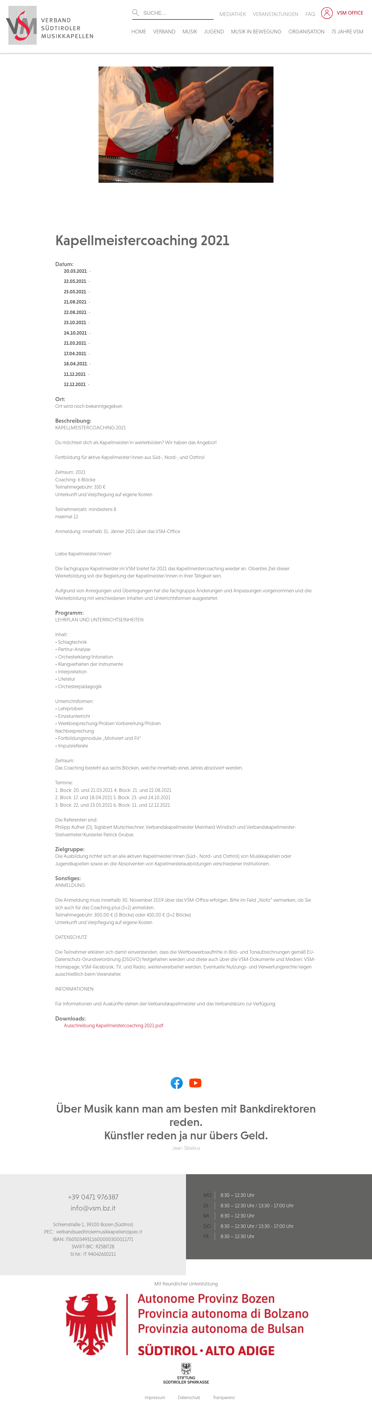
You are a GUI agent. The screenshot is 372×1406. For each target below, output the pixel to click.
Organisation (307, 31)
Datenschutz (189, 1397)
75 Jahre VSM (347, 31)
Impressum (155, 1397)
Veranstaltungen (275, 14)
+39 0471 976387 (93, 1197)
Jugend (214, 31)
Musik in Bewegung (256, 31)
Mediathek (232, 14)
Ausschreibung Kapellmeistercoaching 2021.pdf (113, 1025)
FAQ (310, 14)
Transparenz (224, 1397)
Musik (190, 31)
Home (138, 31)
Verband (164, 31)
